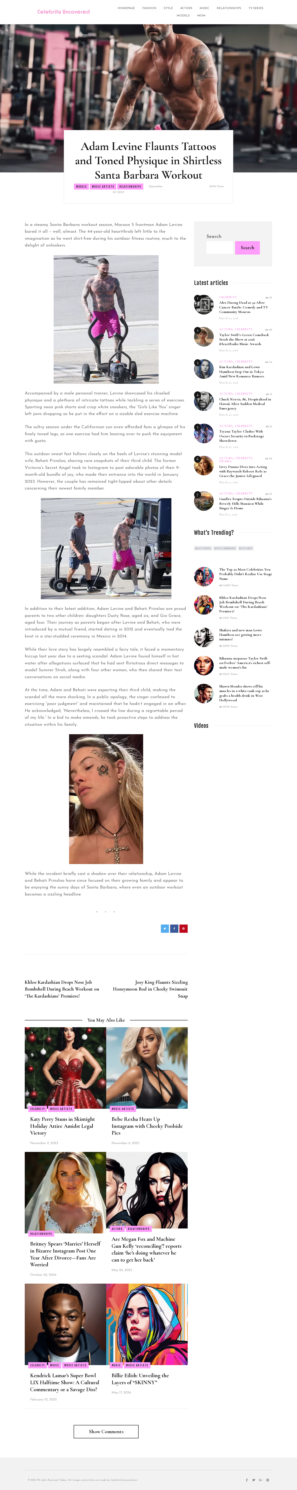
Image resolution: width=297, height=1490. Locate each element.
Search (214, 237)
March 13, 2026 (228, 482)
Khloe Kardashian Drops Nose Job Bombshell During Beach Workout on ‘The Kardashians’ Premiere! (243, 604)
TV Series (256, 8)
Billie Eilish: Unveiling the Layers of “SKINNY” (140, 1379)
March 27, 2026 (228, 350)
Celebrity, (244, 458)
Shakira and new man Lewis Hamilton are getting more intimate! (240, 634)
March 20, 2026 (228, 415)
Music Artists (103, 186)
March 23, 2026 (228, 382)
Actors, (227, 329)
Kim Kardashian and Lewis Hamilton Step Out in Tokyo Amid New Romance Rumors (241, 371)
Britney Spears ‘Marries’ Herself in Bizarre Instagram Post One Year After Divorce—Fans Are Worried (65, 1254)
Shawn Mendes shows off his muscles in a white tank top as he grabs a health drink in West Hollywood (244, 693)
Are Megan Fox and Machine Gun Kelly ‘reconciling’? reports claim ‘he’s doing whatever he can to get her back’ (147, 1249)
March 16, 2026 (228, 447)
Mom (201, 15)
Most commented (225, 548)
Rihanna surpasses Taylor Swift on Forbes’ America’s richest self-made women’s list (245, 663)
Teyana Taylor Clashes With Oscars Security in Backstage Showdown (241, 436)
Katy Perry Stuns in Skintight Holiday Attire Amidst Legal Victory (62, 1126)
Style (168, 8)
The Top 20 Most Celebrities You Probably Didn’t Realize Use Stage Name (245, 574)
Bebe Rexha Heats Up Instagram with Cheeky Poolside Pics (147, 1126)
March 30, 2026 (228, 318)
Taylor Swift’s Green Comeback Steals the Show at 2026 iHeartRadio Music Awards (244, 339)
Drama (225, 461)
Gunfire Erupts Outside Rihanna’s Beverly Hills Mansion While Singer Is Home (245, 503)
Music (204, 8)
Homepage (126, 8)
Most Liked (245, 548)
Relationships (229, 8)
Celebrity (37, 1109)
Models (183, 15)
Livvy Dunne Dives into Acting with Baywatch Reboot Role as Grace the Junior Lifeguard (243, 471)
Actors (186, 8)
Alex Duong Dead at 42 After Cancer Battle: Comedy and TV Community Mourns (243, 307)
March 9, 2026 (228, 514)
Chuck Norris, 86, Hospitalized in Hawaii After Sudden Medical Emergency (245, 404)
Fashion (149, 8)
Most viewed (203, 548)
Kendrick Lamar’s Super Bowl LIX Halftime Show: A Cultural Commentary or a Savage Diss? (64, 1382)
